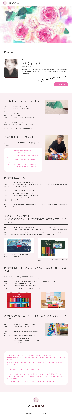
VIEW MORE (61, 84)
